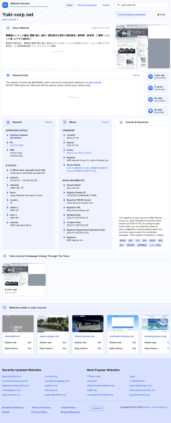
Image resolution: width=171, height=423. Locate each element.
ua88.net (92, 390)
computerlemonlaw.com (100, 394)
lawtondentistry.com (55, 394)
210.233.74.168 (16, 145)
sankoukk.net (12, 336)
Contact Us (97, 408)
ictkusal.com (51, 390)
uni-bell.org (51, 376)
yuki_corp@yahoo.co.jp (78, 168)
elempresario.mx (11, 394)
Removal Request (70, 412)
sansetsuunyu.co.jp (155, 336)
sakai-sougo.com (49, 336)
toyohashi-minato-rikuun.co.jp (126, 336)
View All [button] (136, 75)
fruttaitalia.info (137, 380)
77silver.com (94, 376)
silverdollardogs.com (141, 385)
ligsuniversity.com (11, 376)
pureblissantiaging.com (57, 380)
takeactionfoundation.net (100, 385)
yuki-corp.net (10, 19)
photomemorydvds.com (142, 390)
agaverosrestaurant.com (15, 385)
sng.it (132, 376)
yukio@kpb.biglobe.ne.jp (84, 170)
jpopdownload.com (140, 394)
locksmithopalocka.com (15, 380)
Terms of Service (41, 407)
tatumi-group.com (85, 336)
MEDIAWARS (16, 138)
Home (69, 5)
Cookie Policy (68, 407)
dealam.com (51, 385)
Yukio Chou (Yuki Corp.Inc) (79, 153)
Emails (106, 5)
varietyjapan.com (11, 390)
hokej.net (92, 380)
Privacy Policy (39, 412)
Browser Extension (87, 5)
